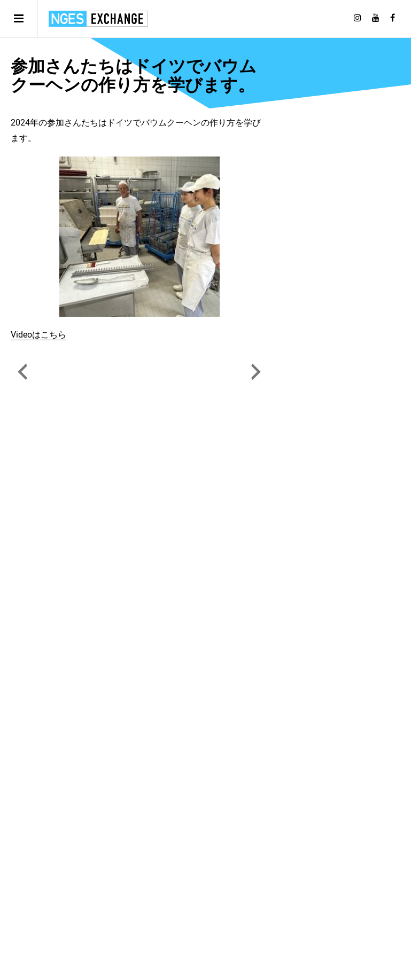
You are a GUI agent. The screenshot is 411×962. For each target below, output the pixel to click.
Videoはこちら (38, 335)
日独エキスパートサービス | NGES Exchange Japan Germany (98, 19)
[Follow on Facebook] (392, 18)
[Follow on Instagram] (357, 18)
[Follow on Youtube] (376, 18)
